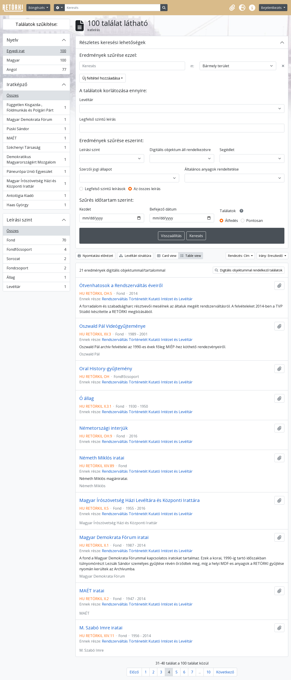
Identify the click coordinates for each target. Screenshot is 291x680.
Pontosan (254, 220)
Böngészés (37, 7)
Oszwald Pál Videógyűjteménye (112, 326)
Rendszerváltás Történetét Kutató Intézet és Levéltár (147, 298)
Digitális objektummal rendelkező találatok (248, 270)
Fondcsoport (36, 269)
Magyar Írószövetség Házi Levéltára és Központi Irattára (139, 500)
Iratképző (17, 84)
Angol (36, 70)
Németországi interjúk (103, 428)
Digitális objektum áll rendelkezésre (180, 149)
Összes (13, 95)
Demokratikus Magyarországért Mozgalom (36, 159)
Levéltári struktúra (135, 255)
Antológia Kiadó (36, 196)
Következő (225, 672)
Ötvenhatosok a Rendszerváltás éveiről (121, 285)
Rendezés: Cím (239, 255)
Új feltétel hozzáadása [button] (101, 78)
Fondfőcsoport (36, 250)
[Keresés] (113, 7)
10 (208, 672)
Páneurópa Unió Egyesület (36, 172)
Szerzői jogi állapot (95, 169)
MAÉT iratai (91, 590)
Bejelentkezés (272, 7)
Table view (190, 255)
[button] (232, 8)
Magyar (36, 61)
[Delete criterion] (283, 66)
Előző (134, 672)
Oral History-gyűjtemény (105, 368)
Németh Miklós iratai (101, 458)
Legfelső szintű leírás (97, 119)
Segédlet (227, 149)
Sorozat (36, 259)
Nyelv (12, 40)
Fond (36, 241)
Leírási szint (19, 220)
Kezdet (85, 209)
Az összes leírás (147, 188)
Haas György (36, 205)
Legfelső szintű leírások (105, 188)
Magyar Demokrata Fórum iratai (113, 537)
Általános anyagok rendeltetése (212, 169)
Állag (36, 278)
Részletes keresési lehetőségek (112, 42)
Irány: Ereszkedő (271, 255)
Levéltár (36, 287)
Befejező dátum (163, 209)
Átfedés (231, 220)
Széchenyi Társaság (36, 148)
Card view (166, 255)
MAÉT (36, 139)
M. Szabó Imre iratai (100, 627)
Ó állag (86, 398)
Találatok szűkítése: (36, 24)
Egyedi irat (36, 52)
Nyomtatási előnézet (95, 255)
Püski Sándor (36, 130)
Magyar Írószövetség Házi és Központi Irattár (36, 183)
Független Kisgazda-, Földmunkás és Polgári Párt (36, 107)
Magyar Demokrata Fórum (36, 120)
